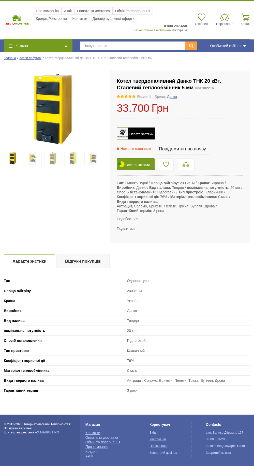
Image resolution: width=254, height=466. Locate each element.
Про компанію (47, 11)
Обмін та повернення (132, 11)
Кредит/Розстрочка (51, 19)
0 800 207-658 (175, 26)
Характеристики (30, 261)
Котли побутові (30, 58)
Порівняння (158, 446)
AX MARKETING (46, 432)
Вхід (153, 432)
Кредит (91, 451)
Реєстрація (158, 439)
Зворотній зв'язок (219, 453)
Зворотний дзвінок (163, 453)
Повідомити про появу (182, 148)
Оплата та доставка (93, 11)
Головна (10, 58)
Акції (68, 11)
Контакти (79, 19)
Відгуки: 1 (144, 96)
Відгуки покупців (83, 261)
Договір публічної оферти (114, 19)
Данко (172, 97)
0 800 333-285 (216, 439)
